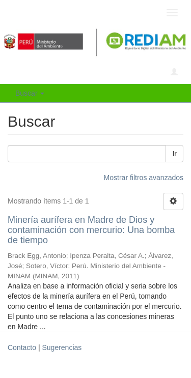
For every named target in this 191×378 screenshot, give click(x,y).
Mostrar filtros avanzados (143, 177)
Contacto (22, 347)
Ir (174, 154)
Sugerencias (61, 347)
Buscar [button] (29, 93)
